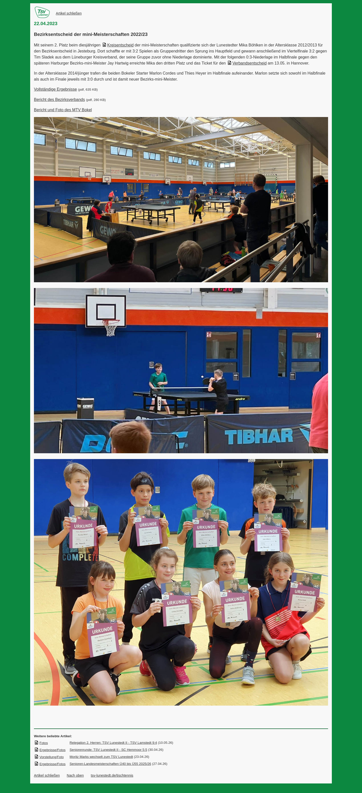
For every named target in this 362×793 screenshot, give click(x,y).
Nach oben (75, 775)
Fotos (41, 743)
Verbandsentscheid (246, 63)
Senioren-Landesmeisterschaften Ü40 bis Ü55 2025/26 (110, 764)
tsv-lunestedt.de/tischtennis (112, 775)
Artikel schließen (69, 13)
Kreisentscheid (117, 45)
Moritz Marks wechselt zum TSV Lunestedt (101, 757)
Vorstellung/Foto (49, 757)
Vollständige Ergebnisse (55, 89)
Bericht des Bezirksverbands (59, 99)
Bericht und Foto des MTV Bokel (63, 110)
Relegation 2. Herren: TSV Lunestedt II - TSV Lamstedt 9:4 (113, 743)
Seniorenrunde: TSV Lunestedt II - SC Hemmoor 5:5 (108, 750)
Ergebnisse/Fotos (50, 750)
